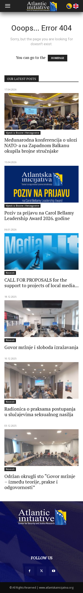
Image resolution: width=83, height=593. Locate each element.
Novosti (10, 272)
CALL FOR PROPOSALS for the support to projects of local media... (41, 283)
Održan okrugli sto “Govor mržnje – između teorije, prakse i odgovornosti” (39, 481)
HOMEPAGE (57, 58)
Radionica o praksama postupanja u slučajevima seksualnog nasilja (39, 411)
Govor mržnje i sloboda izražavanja (41, 347)
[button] (7, 6)
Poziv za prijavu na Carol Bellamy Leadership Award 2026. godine (39, 215)
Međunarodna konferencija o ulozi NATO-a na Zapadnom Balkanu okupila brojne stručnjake (40, 145)
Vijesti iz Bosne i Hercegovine (22, 132)
